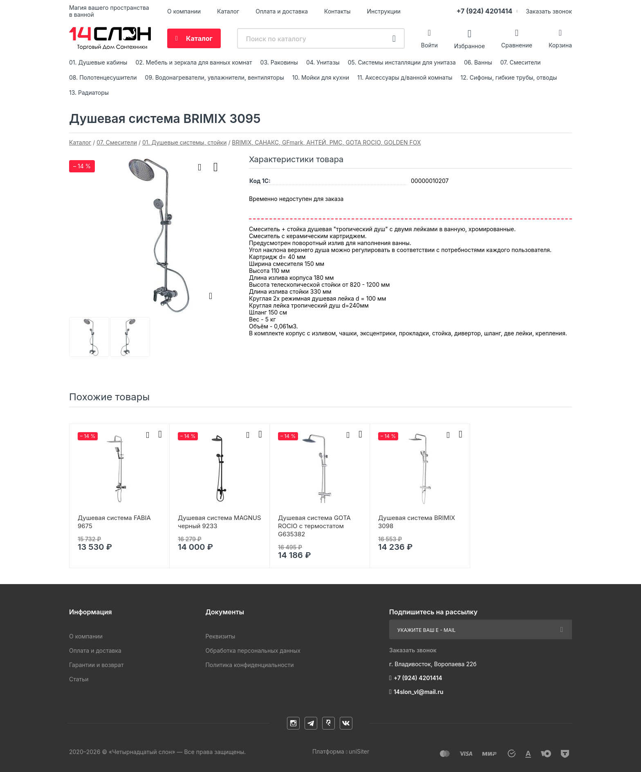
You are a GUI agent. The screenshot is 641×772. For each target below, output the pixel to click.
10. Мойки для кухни (320, 77)
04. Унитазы (323, 62)
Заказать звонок (549, 11)
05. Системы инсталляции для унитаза (402, 62)
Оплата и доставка (282, 11)
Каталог (228, 11)
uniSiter (359, 751)
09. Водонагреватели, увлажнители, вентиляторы (214, 77)
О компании (184, 11)
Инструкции (384, 11)
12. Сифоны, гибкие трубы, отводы (509, 77)
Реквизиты (220, 636)
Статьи (78, 679)
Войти (429, 45)
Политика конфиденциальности (249, 664)
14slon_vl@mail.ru (419, 691)
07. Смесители (520, 62)
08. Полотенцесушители (103, 77)
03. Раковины (279, 62)
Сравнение (516, 45)
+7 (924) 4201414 (484, 11)
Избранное (469, 45)
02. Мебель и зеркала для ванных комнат (193, 62)
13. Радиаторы (89, 92)
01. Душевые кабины (98, 62)
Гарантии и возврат (96, 664)
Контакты (337, 11)
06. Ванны (478, 62)
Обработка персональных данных (252, 650)
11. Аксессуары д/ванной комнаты (405, 77)
